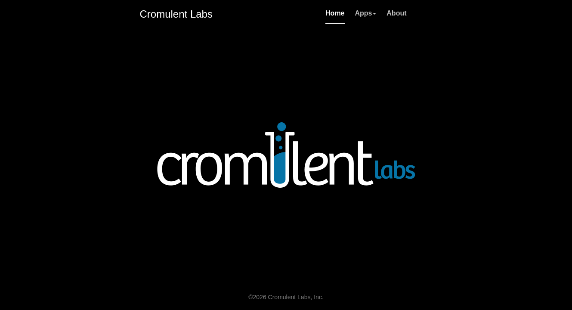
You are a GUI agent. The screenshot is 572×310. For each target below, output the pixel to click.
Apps (365, 13)
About (396, 13)
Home (334, 13)
